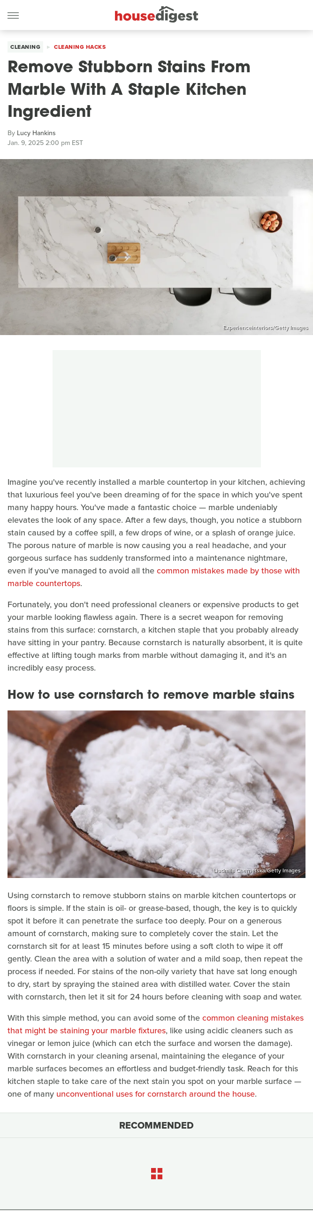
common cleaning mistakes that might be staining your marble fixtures (156, 1024)
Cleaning (25, 47)
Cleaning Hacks (80, 47)
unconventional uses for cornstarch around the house (155, 1094)
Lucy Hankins (36, 133)
